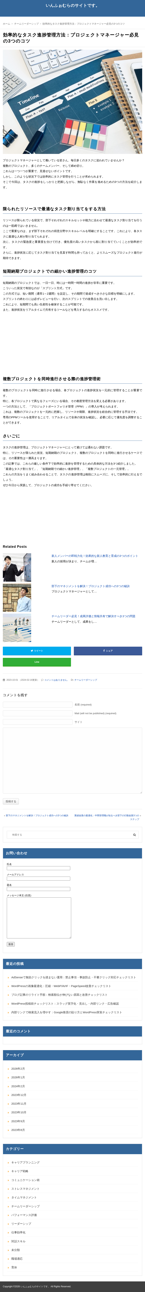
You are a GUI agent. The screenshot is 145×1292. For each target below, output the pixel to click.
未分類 (15, 1250)
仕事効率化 (18, 1232)
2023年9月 (18, 1121)
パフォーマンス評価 (24, 1215)
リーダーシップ (21, 1223)
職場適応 (17, 1258)
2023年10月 (18, 1112)
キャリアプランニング (25, 1162)
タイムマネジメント (24, 1197)
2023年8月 (18, 1129)
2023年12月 (18, 1094)
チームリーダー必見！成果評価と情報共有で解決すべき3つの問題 (93, 616)
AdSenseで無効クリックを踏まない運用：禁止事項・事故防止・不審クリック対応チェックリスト (73, 977)
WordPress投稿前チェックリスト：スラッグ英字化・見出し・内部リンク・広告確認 (65, 1003)
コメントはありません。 (56, 680)
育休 (14, 1267)
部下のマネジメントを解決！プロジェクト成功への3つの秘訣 (91, 586)
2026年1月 (18, 1077)
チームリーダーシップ (85, 680)
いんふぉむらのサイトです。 (72, 5)
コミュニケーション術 (25, 1180)
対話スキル (18, 1241)
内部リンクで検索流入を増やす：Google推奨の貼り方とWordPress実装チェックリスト (66, 1012)
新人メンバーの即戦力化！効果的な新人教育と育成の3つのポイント (95, 555)
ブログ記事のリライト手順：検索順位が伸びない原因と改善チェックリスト (59, 994)
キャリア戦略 (19, 1171)
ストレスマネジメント (25, 1188)
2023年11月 (18, 1103)
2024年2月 (18, 1086)
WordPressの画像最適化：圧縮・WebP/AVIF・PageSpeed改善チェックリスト (61, 986)
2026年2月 (18, 1068)
